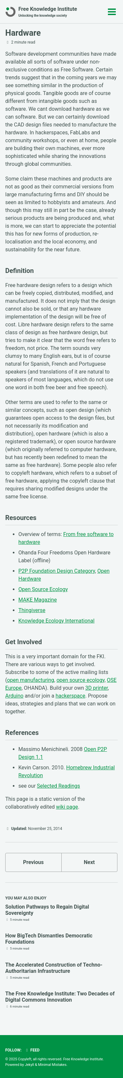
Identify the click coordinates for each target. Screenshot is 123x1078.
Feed (32, 1050)
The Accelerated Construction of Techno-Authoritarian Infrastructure (53, 968)
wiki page (67, 807)
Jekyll (29, 1065)
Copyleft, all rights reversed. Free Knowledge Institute (60, 1059)
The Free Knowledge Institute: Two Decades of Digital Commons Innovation (59, 997)
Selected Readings (58, 786)
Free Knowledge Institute (47, 12)
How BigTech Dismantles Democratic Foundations (48, 939)
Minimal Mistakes (52, 1065)
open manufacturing (30, 680)
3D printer (96, 688)
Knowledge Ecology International (56, 621)
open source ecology (80, 680)
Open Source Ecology (43, 589)
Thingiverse (31, 610)
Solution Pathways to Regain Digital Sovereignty (47, 910)
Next (89, 862)
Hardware (23, 33)
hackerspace (70, 696)
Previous (33, 862)
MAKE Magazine (37, 600)
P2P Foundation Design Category (56, 571)
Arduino (14, 696)
